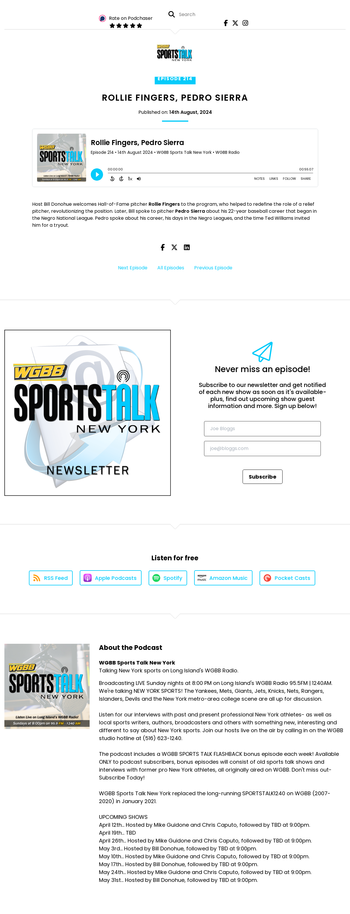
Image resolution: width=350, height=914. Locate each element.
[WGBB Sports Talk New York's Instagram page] (244, 23)
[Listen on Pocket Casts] (287, 578)
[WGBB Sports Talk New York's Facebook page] (224, 23)
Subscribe (262, 476)
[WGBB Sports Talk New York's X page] (233, 23)
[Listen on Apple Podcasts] (111, 577)
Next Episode (132, 267)
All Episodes (170, 267)
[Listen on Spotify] (168, 578)
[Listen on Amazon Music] (223, 577)
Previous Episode (213, 267)
